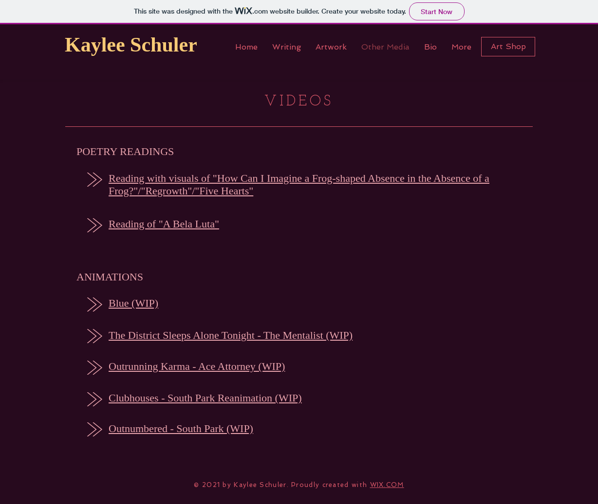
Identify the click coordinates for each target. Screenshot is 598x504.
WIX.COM (387, 484)
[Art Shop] (508, 46)
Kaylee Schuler (131, 45)
